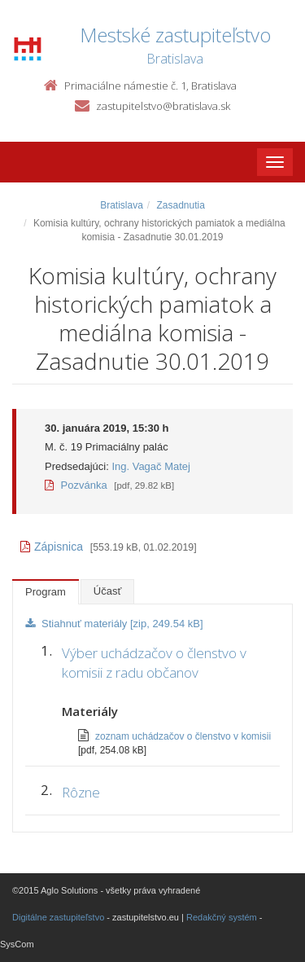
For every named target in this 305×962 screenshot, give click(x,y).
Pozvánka (76, 485)
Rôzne (81, 792)
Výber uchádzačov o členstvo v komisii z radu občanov (154, 663)
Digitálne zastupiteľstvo (58, 917)
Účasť (108, 591)
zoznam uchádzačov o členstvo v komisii (183, 736)
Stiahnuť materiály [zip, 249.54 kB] (114, 623)
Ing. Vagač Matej (150, 466)
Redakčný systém (221, 917)
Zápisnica (51, 546)
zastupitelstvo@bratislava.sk (163, 106)
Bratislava (121, 205)
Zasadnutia (180, 205)
